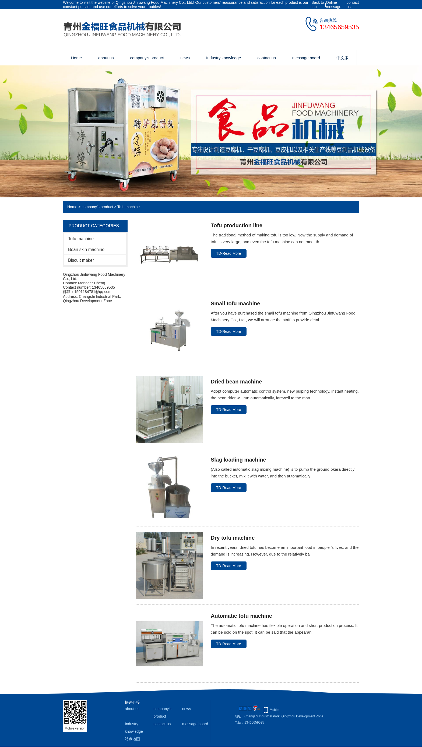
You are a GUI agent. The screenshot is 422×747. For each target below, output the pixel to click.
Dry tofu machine (233, 538)
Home (76, 57)
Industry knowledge (223, 57)
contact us (353, 4)
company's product (147, 57)
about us (106, 57)
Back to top (317, 4)
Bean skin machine (86, 249)
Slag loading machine (238, 460)
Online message (333, 4)
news (185, 57)
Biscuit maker (81, 260)
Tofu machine (128, 207)
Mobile (274, 710)
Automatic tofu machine (241, 616)
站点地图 (132, 739)
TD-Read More (228, 253)
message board (306, 57)
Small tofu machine (235, 303)
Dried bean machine (236, 382)
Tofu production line (236, 225)
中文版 (342, 57)
